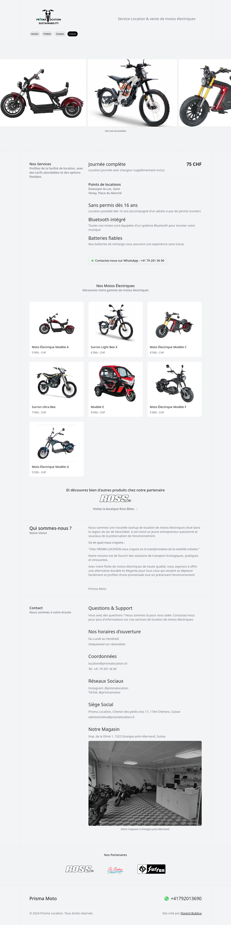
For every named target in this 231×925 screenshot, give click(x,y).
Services (34, 34)
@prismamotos (109, 692)
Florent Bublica (191, 913)
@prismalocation (116, 688)
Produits (47, 34)
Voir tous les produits (115, 130)
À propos (60, 34)
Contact (72, 34)
